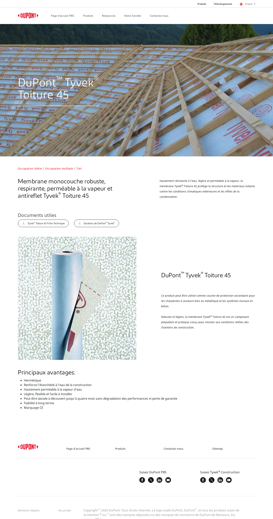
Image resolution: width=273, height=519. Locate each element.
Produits (202, 4)
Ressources (108, 16)
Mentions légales (29, 510)
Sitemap (217, 448)
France (250, 4)
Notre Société (132, 16)
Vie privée (64, 510)
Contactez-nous (159, 16)
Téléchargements (223, 4)
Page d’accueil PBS (62, 16)
